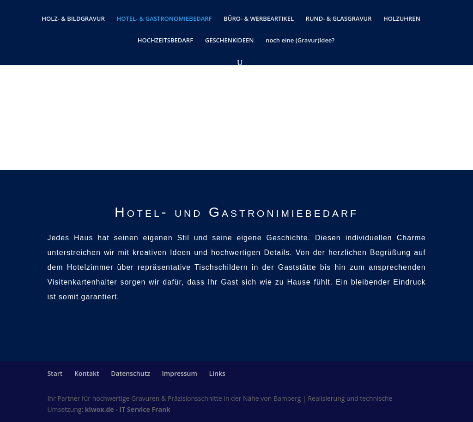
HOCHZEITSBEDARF (165, 40)
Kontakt (86, 373)
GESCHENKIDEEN (229, 40)
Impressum (179, 373)
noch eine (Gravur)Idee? (300, 40)
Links (217, 373)
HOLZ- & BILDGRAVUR (73, 19)
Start (54, 373)
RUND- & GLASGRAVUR (339, 19)
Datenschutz (130, 373)
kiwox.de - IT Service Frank (127, 409)
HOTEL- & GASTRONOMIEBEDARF (164, 19)
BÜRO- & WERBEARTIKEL (259, 19)
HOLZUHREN (401, 19)
